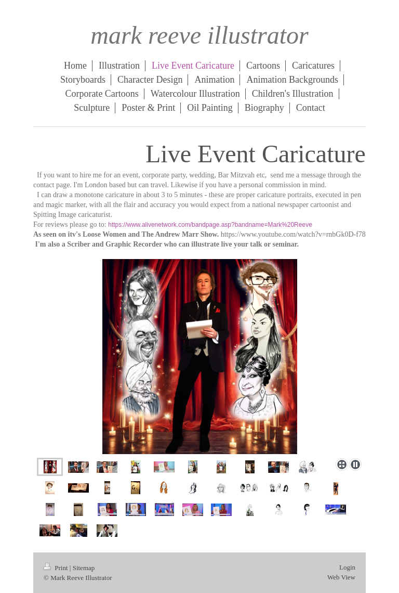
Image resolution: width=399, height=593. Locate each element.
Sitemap (84, 568)
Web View (341, 577)
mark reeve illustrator (199, 35)
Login (347, 567)
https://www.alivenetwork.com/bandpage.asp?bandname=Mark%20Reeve (210, 224)
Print (57, 568)
